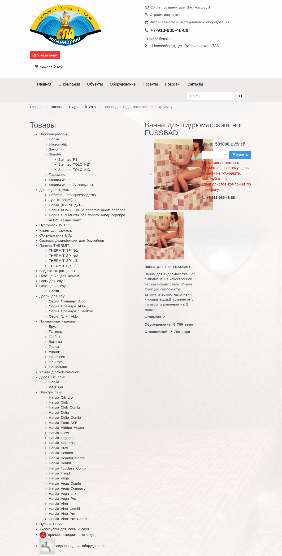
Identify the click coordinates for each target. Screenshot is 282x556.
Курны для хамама (55, 230)
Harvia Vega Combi (65, 483)
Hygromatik (58, 144)
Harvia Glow (59, 433)
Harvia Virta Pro (62, 514)
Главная (44, 84)
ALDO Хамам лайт (65, 220)
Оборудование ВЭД (56, 235)
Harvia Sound (60, 463)
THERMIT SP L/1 (63, 261)
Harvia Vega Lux (62, 493)
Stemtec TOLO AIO (74, 170)
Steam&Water (60, 180)
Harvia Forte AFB (63, 423)
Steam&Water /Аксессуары (71, 185)
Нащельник (58, 367)
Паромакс (57, 174)
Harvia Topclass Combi (68, 468)
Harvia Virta (58, 504)
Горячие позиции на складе (70, 535)
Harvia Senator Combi (67, 458)
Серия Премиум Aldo (67, 306)
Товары (56, 107)
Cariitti (54, 291)
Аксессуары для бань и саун (64, 529)
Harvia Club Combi (64, 407)
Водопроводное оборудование (80, 546)
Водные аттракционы (57, 271)
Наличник (57, 357)
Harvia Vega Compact (67, 488)
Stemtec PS (68, 159)
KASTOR (56, 387)
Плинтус (56, 362)
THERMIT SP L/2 (63, 266)
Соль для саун (52, 281)
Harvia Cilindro (61, 397)
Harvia (54, 139)
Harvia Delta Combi (65, 417)
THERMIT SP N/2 (63, 256)
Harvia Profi (58, 448)
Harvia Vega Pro (62, 498)
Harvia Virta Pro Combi (68, 519)
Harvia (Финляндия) (65, 205)
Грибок (54, 337)
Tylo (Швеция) (61, 200)
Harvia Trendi (60, 473)
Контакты (195, 84)
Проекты (150, 84)
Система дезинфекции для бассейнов (71, 240)
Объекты (95, 84)
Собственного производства (72, 195)
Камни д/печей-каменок (59, 372)
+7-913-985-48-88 (169, 30)
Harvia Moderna (62, 443)
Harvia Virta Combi (64, 509)
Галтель (55, 331)
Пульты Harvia (51, 524)
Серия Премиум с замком (71, 311)
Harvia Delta (59, 412)
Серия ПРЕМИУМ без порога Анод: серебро (87, 215)
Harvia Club (58, 402)
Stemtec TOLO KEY (74, 164)
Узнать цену (45, 55)
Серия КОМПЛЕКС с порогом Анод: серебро (87, 210)
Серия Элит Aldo (63, 316)
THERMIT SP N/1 (63, 250)
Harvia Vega (59, 478)
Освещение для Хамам (59, 276)
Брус (53, 326)
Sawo (53, 149)
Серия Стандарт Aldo (67, 301)
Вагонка (55, 342)
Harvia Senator (61, 453)
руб (51, 66)
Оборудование (123, 84)
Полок (54, 347)
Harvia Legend (61, 438)
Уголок (54, 352)
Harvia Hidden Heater (66, 428)
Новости (172, 84)
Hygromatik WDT (83, 107)
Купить (240, 155)
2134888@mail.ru (159, 39)
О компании (69, 84)
